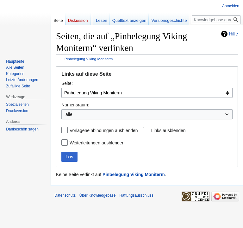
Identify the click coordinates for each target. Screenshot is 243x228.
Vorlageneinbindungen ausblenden (104, 130)
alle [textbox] (68, 114)
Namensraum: (75, 104)
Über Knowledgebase (97, 195)
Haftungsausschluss (136, 195)
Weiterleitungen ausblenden (97, 142)
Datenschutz (65, 195)
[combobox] (147, 93)
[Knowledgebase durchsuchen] (216, 19)
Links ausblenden (168, 130)
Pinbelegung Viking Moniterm (89, 59)
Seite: (67, 83)
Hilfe (233, 33)
